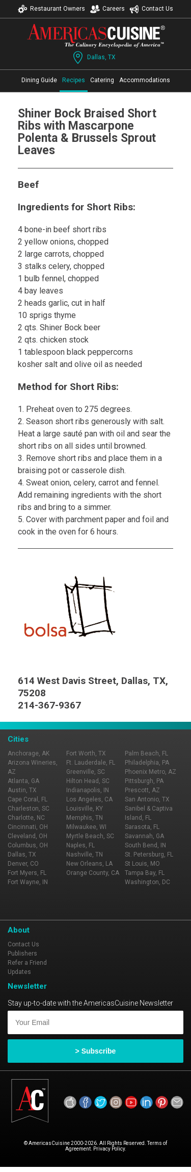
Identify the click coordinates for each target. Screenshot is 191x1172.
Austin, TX (22, 790)
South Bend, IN (145, 845)
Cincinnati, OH (28, 827)
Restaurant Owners (51, 9)
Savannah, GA (144, 836)
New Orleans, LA (89, 863)
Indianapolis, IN (87, 790)
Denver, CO (23, 863)
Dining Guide (39, 80)
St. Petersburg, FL (149, 854)
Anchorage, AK (28, 753)
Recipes (73, 80)
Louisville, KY (84, 808)
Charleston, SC (28, 808)
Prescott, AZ (142, 790)
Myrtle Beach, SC (90, 836)
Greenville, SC (85, 771)
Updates (19, 971)
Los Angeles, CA (89, 799)
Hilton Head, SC (88, 781)
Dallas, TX (93, 57)
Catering (102, 80)
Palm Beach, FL (146, 753)
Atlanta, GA (23, 781)
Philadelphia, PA (147, 762)
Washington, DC (147, 882)
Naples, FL (80, 845)
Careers (107, 9)
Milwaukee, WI (86, 827)
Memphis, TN (84, 817)
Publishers (22, 953)
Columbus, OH (28, 845)
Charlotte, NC (26, 817)
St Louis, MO (142, 863)
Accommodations (144, 80)
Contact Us (151, 9)
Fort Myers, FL (27, 872)
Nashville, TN (84, 854)
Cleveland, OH (27, 836)
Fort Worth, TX (86, 753)
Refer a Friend (27, 962)
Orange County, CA (92, 872)
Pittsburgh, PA (144, 781)
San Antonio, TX (147, 799)
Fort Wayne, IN (28, 882)
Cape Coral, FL (27, 799)
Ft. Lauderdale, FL (90, 762)
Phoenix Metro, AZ (150, 771)
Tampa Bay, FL (145, 872)
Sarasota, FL (142, 827)
